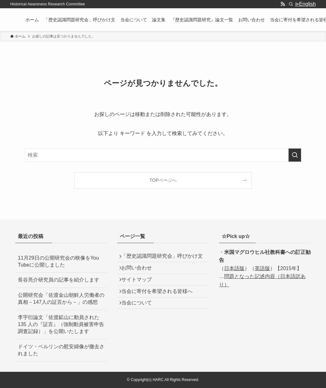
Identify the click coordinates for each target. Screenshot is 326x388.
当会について (140, 325)
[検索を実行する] (294, 155)
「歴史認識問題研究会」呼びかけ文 (163, 261)
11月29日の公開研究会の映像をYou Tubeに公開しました (58, 261)
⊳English (305, 4)
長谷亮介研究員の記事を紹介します (58, 279)
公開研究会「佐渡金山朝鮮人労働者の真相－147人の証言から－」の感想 (61, 298)
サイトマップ (140, 295)
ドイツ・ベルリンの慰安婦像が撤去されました (61, 350)
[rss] (283, 4)
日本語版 (234, 268)
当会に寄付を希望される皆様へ (160, 310)
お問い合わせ (140, 279)
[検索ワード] (163, 155)
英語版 (262, 268)
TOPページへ (162, 180)
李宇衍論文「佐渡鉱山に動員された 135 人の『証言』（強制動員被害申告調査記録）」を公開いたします (61, 324)
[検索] (291, 4)
